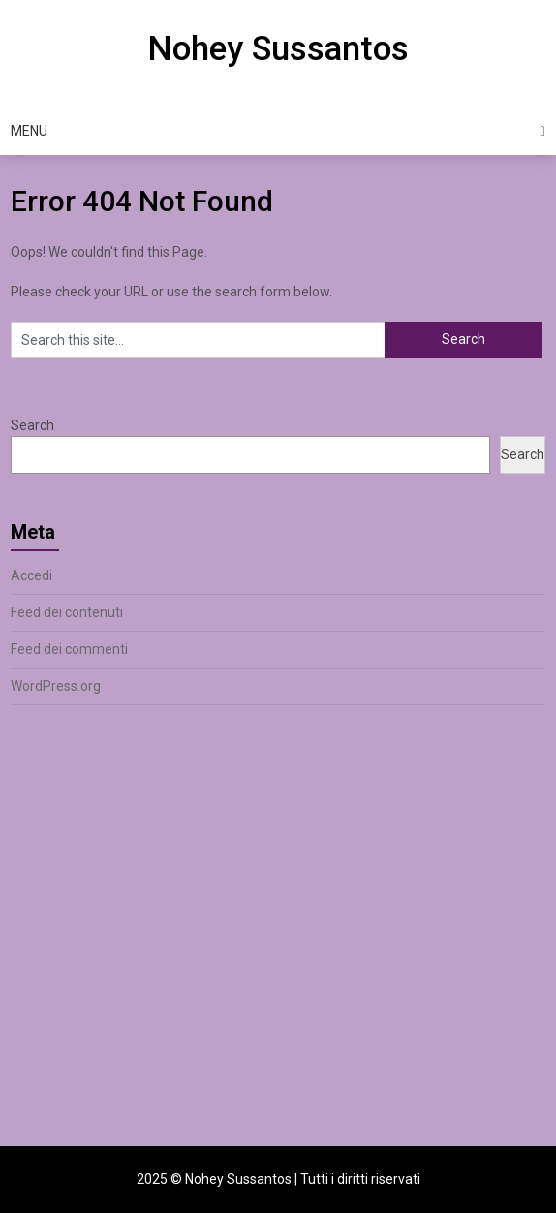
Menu (29, 131)
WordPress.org (56, 686)
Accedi (31, 575)
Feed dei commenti (69, 649)
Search (32, 425)
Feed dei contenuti (67, 612)
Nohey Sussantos (278, 49)
